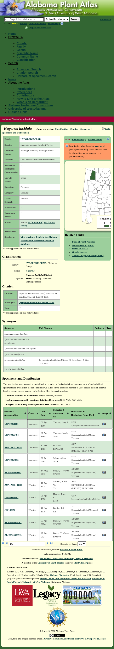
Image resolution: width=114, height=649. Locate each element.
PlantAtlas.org (81, 562)
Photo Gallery (79, 139)
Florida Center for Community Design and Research (65, 578)
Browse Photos (95, 139)
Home (12, 33)
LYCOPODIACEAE (31, 139)
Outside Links (18, 112)
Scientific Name (27, 53)
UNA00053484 (12, 435)
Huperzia (30, 270)
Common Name (27, 56)
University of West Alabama (27, 108)
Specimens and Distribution (15, 132)
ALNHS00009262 (13, 522)
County (22, 43)
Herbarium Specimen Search (36, 76)
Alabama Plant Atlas (12, 119)
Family (21, 46)
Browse (23, 23)
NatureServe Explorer (83, 245)
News (12, 79)
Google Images (79, 252)
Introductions (26, 88)
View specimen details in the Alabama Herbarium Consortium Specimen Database (39, 240)
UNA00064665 (12, 460)
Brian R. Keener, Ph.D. (71, 549)
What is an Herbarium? (32, 102)
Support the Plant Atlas (39, 27)
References (24, 92)
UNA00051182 (11, 497)
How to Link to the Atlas (33, 98)
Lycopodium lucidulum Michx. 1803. (36, 302)
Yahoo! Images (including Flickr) (88, 255)
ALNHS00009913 (13, 535)
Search (15, 23)
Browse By (15, 37)
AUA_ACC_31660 (13, 485)
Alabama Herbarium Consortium (30, 105)
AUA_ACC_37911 (13, 447)
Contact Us (105, 19)
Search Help (54, 23)
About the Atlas (19, 82)
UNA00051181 (11, 424)
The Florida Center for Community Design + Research (66, 558)
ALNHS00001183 (13, 472)
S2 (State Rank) (35, 222)
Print (107, 128)
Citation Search (27, 72)
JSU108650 (10, 510)
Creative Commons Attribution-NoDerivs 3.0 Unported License (75, 638)
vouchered (100, 146)
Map (67, 139)
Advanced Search (37, 23)
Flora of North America (83, 241)
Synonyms (85, 129)
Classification (26, 59)
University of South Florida (51, 562)
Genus (21, 50)
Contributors (25, 95)
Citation (74, 129)
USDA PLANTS (80, 248)
